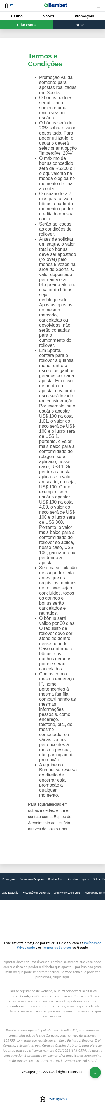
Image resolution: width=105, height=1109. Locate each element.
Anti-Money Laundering (67, 892)
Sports (48, 16)
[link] (8, 879)
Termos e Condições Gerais (26, 996)
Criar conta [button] (26, 24)
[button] (17, 16)
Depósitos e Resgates (32, 879)
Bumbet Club (56, 879)
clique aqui (61, 977)
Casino (17, 16)
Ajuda (85, 879)
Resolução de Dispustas (36, 892)
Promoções (84, 16)
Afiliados (73, 879)
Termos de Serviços (56, 947)
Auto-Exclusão (10, 892)
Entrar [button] (78, 24)
